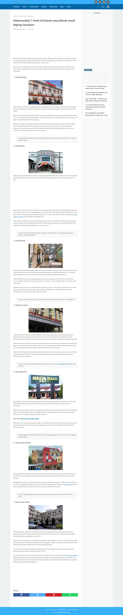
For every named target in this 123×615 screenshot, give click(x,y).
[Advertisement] (45, 44)
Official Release (62, 609)
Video (62, 6)
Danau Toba (53, 6)
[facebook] (96, 2)
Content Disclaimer (73, 609)
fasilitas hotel (68, 484)
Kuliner (44, 6)
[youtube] (104, 2)
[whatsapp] (70, 595)
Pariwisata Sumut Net (64, 612)
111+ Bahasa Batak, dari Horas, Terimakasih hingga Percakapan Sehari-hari (95, 107)
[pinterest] (54, 595)
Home (47, 609)
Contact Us (53, 609)
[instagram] (108, 2)
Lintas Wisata (34, 6)
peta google (62, 364)
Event (69, 6)
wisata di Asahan (72, 555)
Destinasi (16, 6)
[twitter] (100, 2)
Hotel (24, 6)
